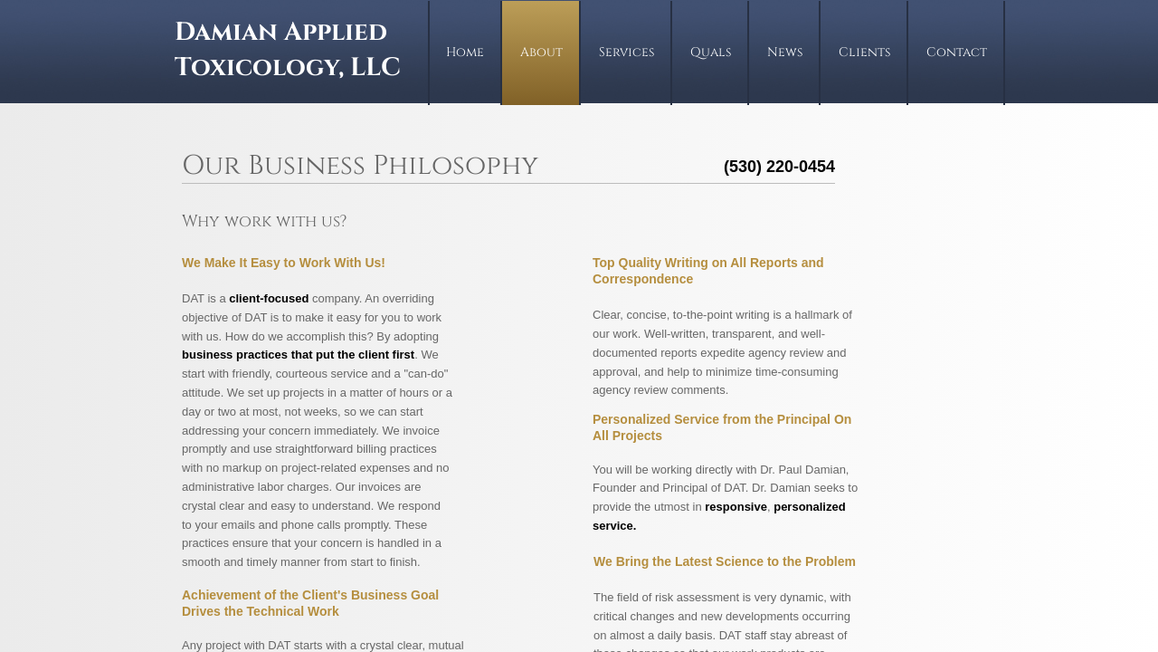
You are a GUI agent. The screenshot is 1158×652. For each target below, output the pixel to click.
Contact (956, 52)
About (541, 52)
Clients (864, 52)
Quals (710, 52)
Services (626, 52)
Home (465, 52)
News (784, 52)
